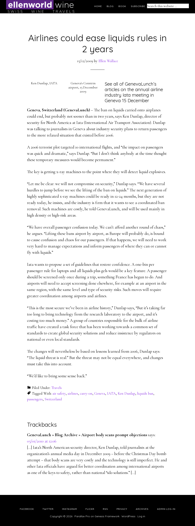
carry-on (86, 393)
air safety (59, 393)
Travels (56, 387)
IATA (111, 393)
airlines (73, 393)
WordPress (128, 516)
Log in (141, 516)
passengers (35, 399)
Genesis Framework (107, 516)
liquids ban (145, 393)
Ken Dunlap (126, 393)
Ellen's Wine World (40, 6)
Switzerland (53, 399)
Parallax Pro (82, 516)
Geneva (99, 393)
